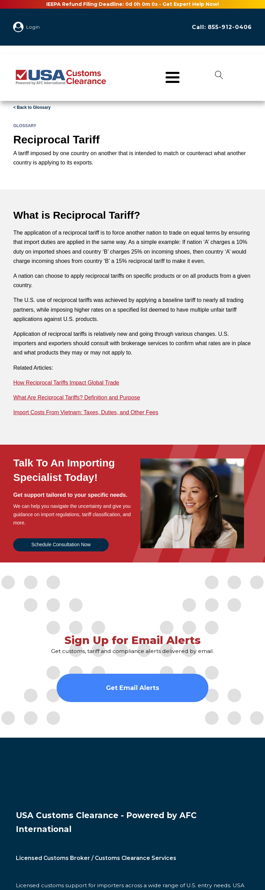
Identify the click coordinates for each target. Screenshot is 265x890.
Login (33, 27)
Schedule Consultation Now (61, 544)
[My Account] (19, 27)
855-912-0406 (230, 27)
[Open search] (219, 77)
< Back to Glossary (31, 107)
